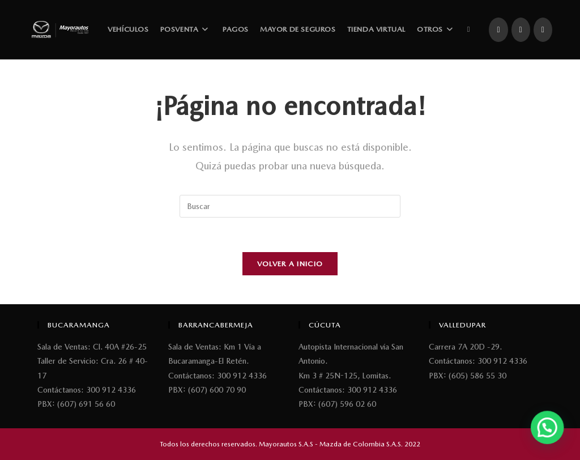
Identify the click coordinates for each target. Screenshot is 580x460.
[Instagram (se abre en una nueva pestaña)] (520, 30)
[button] (552, 439)
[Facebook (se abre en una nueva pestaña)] (498, 30)
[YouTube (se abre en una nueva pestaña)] (543, 30)
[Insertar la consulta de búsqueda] (290, 206)
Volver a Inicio (290, 263)
